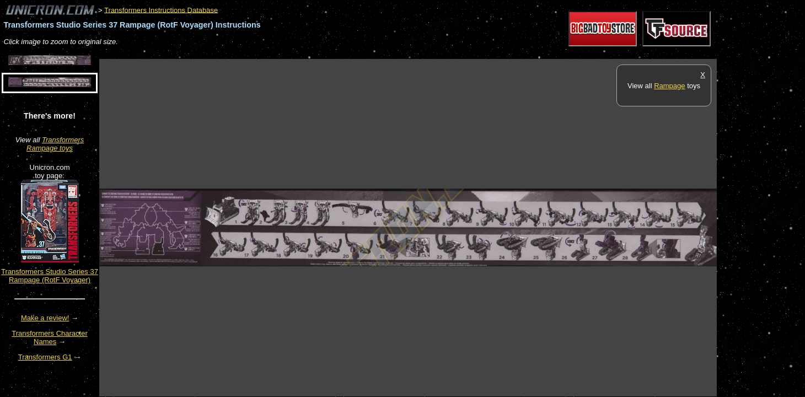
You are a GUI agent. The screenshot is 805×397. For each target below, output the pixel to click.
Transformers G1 (45, 357)
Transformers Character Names (50, 337)
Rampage (669, 86)
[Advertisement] (300, 53)
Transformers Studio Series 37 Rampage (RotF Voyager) (49, 275)
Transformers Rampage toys (55, 144)
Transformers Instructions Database (161, 10)
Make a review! (45, 318)
